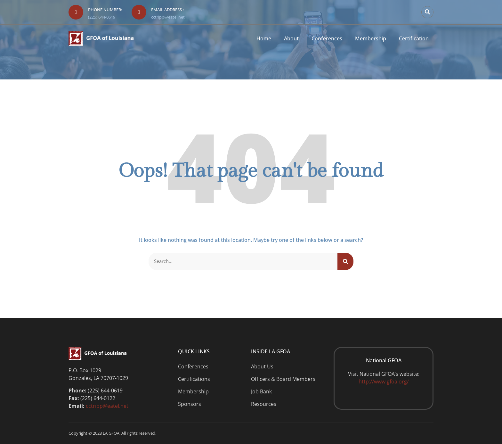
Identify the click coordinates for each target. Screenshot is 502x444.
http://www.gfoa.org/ (384, 381)
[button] (427, 12)
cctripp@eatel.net (168, 17)
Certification (414, 39)
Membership (370, 39)
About (291, 39)
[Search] (345, 261)
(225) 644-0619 (101, 17)
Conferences (327, 39)
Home (263, 39)
